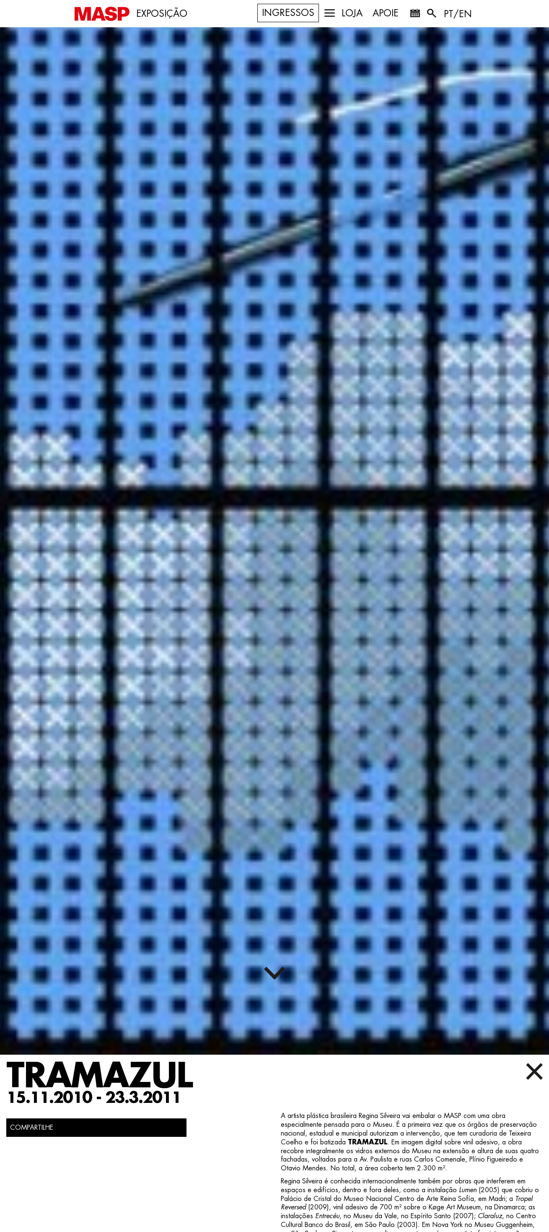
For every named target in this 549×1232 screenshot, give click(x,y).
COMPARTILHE (31, 1127)
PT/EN (458, 14)
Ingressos (288, 13)
